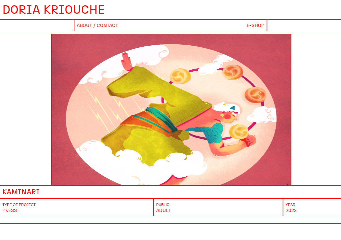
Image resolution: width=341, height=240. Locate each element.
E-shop (255, 25)
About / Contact (97, 25)
